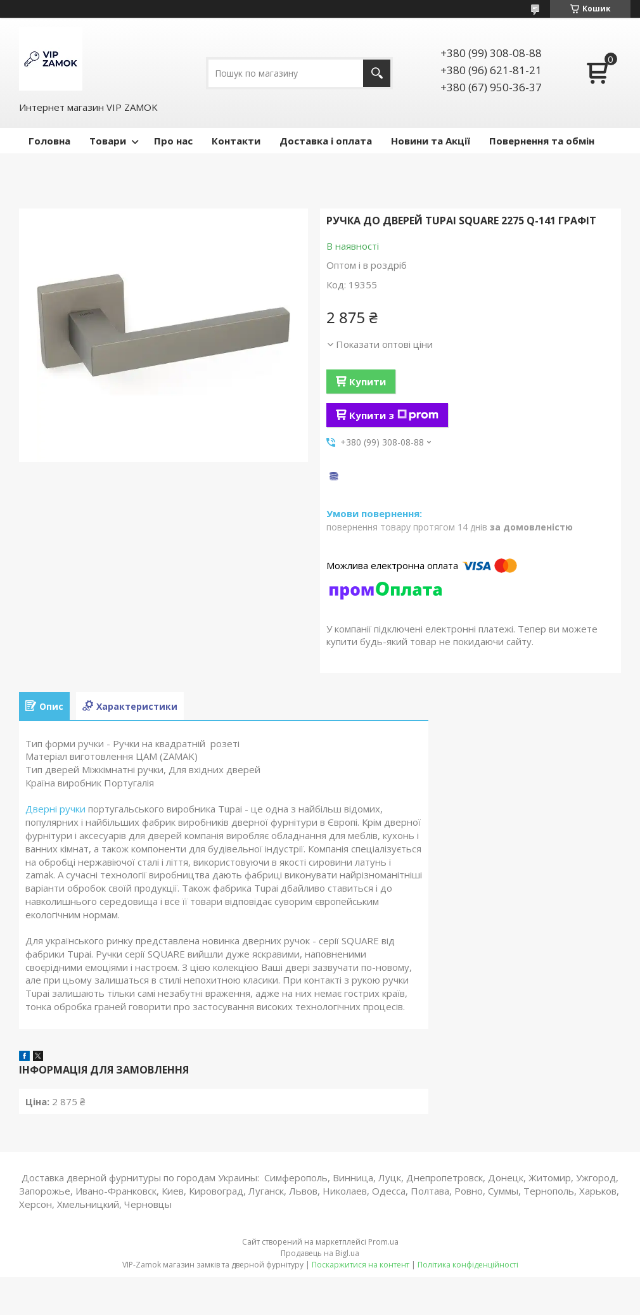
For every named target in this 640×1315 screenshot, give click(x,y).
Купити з (393, 415)
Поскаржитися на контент (360, 1264)
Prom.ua (383, 1241)
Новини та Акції (430, 140)
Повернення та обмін (541, 140)
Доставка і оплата (325, 140)
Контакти (236, 140)
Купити (367, 381)
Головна (49, 140)
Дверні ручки (55, 808)
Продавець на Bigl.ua (320, 1253)
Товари (107, 140)
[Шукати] (376, 73)
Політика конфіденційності (468, 1264)
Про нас (173, 140)
